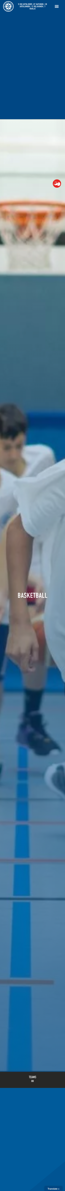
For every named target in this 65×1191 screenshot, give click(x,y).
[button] (32, 1081)
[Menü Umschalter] (57, 6)
